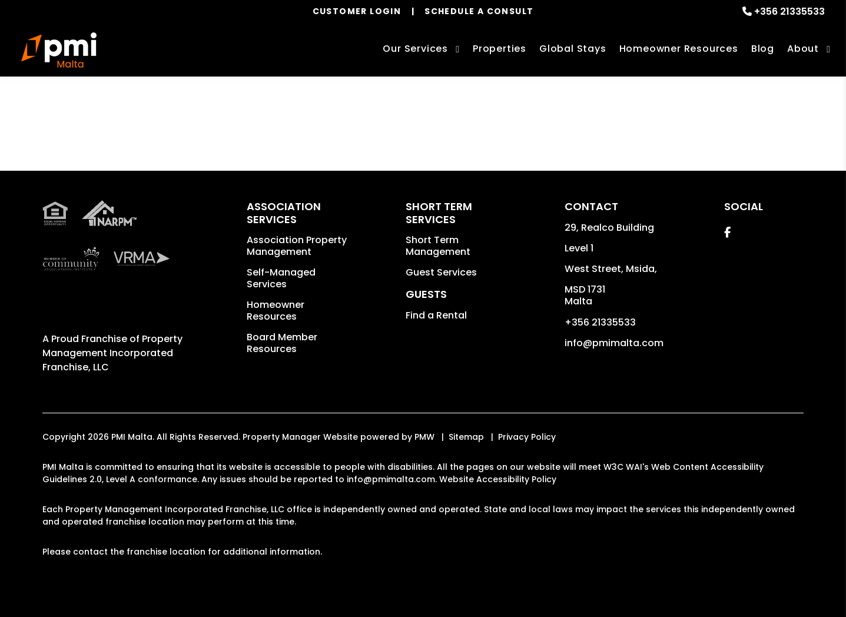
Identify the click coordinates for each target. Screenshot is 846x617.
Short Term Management (438, 245)
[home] (59, 50)
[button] (727, 232)
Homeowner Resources (275, 310)
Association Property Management (297, 245)
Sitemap (466, 437)
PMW (424, 437)
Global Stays (572, 48)
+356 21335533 (789, 11)
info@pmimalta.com (614, 343)
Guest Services (441, 272)
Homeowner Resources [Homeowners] (678, 48)
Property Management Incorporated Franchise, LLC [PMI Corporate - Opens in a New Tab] (112, 353)
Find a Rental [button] (436, 315)
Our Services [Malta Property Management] (415, 48)
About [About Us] (803, 48)
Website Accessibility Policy (497, 479)
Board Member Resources (282, 343)
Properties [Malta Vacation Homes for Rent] (499, 48)
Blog (762, 48)
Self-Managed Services (281, 278)
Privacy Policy (527, 437)
